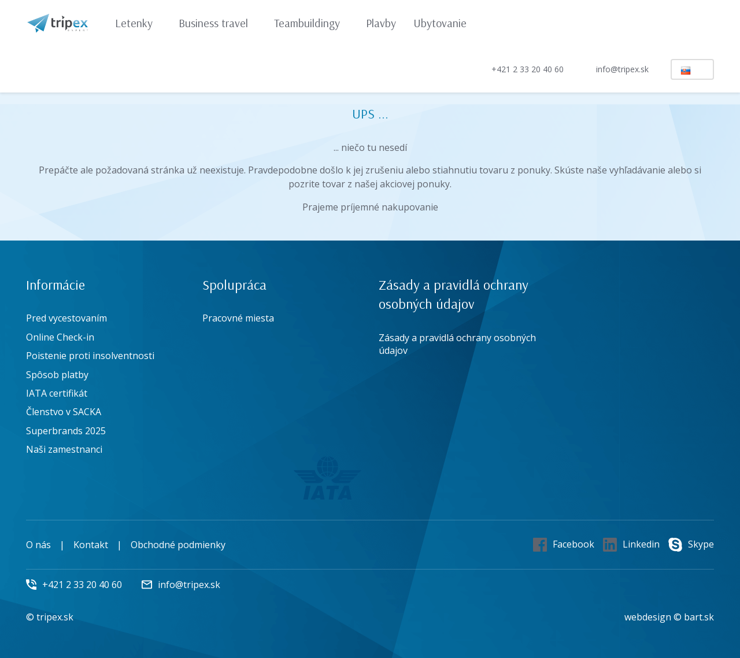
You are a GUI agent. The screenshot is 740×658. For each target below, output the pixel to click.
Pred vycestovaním (66, 318)
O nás (38, 544)
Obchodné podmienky (178, 544)
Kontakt (90, 544)
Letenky (139, 23)
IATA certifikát (56, 393)
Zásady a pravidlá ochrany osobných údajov (457, 344)
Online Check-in (60, 337)
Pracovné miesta (238, 318)
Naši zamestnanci (64, 449)
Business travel (219, 23)
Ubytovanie (440, 23)
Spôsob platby (57, 374)
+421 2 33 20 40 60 (518, 69)
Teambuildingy (312, 23)
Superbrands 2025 (66, 430)
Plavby (381, 23)
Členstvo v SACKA (63, 411)
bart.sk (699, 617)
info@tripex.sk (612, 69)
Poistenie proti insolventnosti (90, 355)
